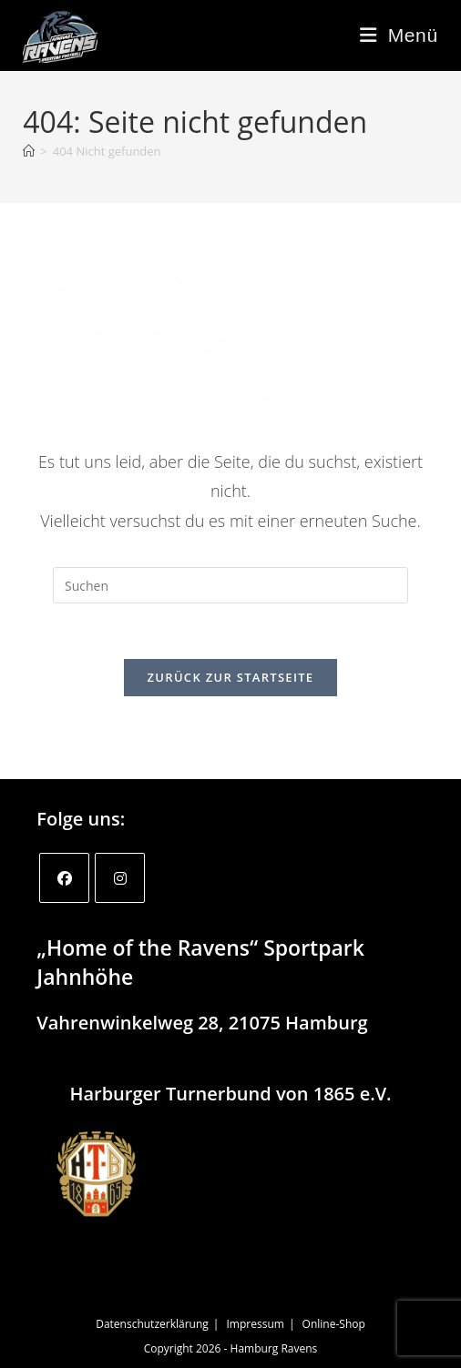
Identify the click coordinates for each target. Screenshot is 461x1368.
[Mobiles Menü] (399, 35)
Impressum (255, 1324)
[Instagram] (120, 878)
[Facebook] (64, 878)
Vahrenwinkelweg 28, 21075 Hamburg (201, 1022)
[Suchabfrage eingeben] (230, 585)
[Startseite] (29, 151)
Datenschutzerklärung (152, 1324)
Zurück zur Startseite (231, 677)
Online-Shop (333, 1324)
